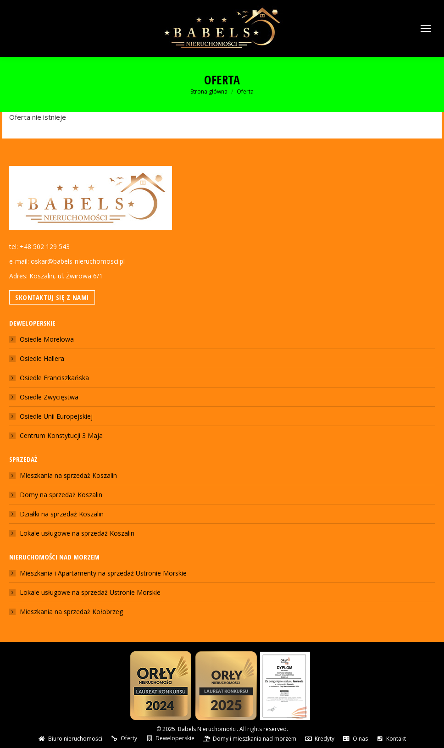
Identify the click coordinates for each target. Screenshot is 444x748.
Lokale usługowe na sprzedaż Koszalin (77, 533)
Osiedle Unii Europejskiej (56, 416)
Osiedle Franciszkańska (54, 377)
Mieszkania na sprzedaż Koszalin (68, 475)
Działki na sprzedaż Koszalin (62, 514)
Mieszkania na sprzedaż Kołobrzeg (71, 611)
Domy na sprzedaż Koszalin (61, 494)
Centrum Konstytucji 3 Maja (61, 435)
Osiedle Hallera (42, 358)
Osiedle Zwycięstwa (49, 397)
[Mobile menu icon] (425, 28)
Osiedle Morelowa (47, 339)
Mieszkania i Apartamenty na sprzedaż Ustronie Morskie (103, 573)
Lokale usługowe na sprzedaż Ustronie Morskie (90, 592)
